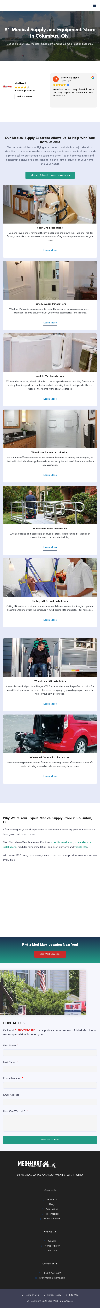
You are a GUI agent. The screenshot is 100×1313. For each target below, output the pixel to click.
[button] (94, 8)
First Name (9, 1051)
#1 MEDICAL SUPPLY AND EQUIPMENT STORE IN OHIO (50, 1180)
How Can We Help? (14, 1116)
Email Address (11, 1100)
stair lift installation (62, 848)
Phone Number (12, 1084)
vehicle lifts (80, 852)
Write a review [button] (24, 101)
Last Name (9, 1067)
